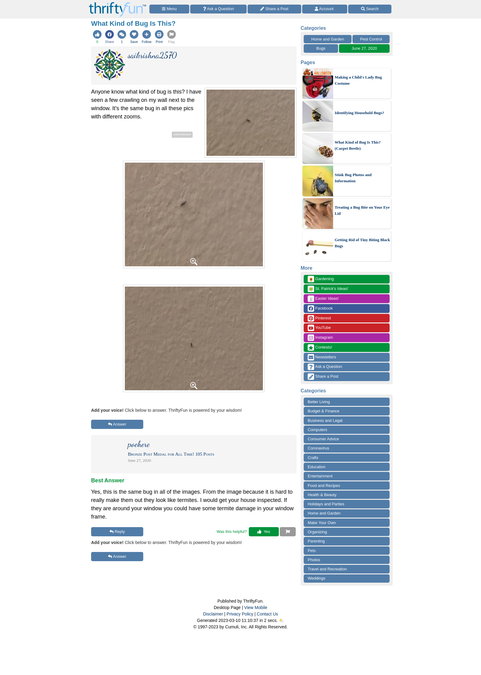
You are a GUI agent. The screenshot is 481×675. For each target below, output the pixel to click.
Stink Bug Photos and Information (353, 177)
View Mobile (255, 607)
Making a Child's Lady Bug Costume (358, 80)
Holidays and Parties (326, 504)
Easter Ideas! (323, 298)
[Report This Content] (288, 531)
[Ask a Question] (218, 9)
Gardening (321, 279)
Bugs (320, 48)
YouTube (319, 328)
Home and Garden (327, 39)
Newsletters (322, 357)
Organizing (317, 532)
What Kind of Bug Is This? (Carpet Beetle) (358, 145)
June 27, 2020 (364, 48)
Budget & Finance (323, 411)
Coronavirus (318, 448)
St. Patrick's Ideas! (328, 289)
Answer (117, 424)
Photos (314, 559)
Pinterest (319, 318)
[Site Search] (369, 9)
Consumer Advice (323, 439)
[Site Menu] (169, 9)
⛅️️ (281, 620)
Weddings (316, 578)
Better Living (319, 401)
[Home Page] (117, 3)
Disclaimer (213, 613)
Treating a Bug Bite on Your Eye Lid (362, 210)
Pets (312, 550)
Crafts (313, 457)
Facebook (320, 308)
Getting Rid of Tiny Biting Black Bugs (362, 242)
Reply (117, 531)
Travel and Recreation (327, 569)
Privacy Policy (239, 613)
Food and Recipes (324, 485)
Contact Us (267, 613)
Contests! (320, 347)
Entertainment (320, 476)
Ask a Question (325, 367)
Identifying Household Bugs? (359, 112)
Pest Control (371, 39)
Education (316, 467)
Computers (317, 429)
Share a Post (323, 376)
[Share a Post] (274, 9)
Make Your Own (322, 522)
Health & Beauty (322, 494)
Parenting (316, 541)
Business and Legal (325, 420)
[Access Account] (325, 9)
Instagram (320, 337)
